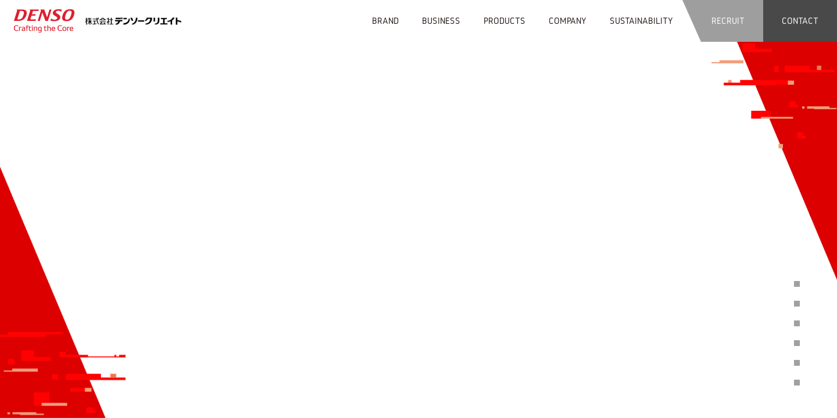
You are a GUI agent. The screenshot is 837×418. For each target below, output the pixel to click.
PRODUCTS (504, 21)
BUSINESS (441, 21)
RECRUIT (728, 21)
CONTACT (800, 21)
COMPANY (567, 21)
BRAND (385, 21)
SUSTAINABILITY (641, 21)
